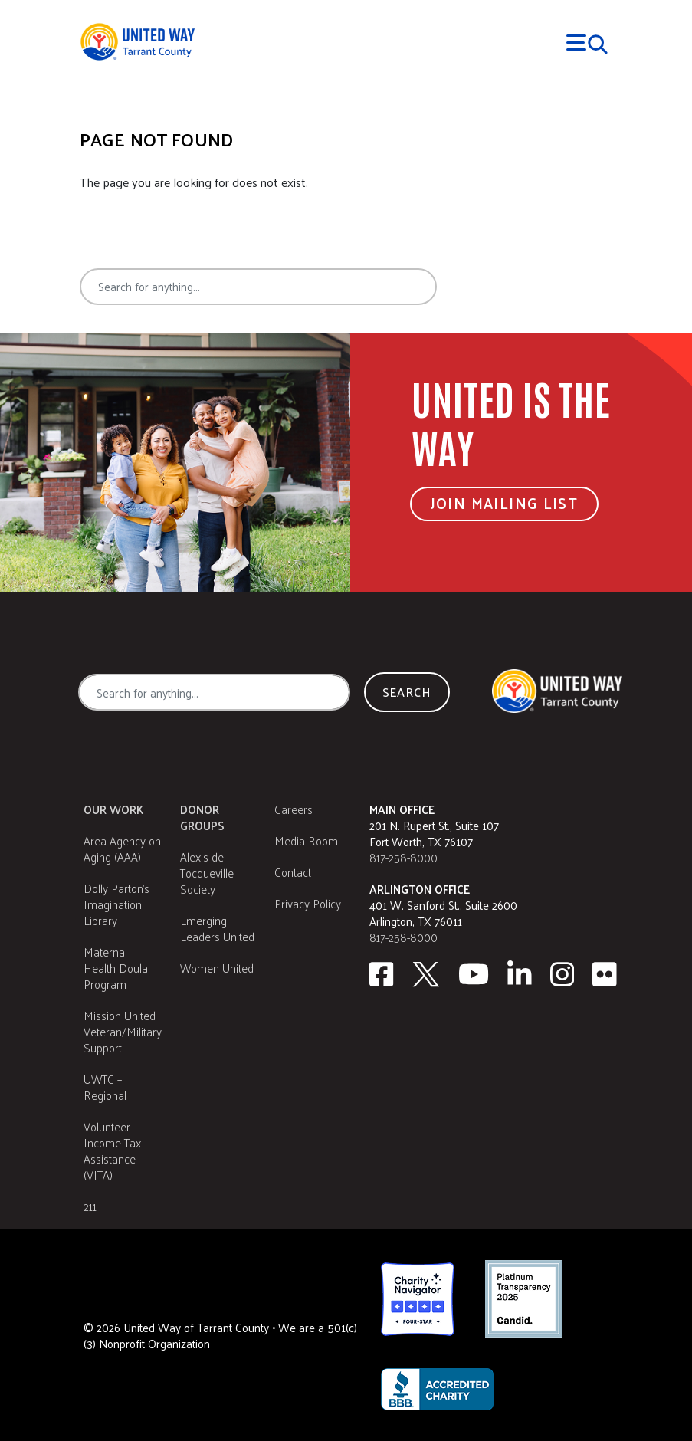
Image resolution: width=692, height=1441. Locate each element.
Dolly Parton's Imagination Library (116, 904)
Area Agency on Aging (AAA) (122, 848)
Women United (217, 967)
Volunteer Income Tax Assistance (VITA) (112, 1150)
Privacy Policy (307, 903)
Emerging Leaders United (217, 928)
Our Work (113, 809)
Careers (293, 809)
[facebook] (381, 974)
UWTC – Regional (105, 1086)
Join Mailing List (505, 503)
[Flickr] (604, 974)
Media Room (306, 840)
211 (90, 1206)
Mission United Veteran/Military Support (123, 1031)
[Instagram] (562, 974)
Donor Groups (202, 817)
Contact (292, 872)
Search (493, 286)
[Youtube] (473, 974)
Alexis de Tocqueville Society (207, 872)
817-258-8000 (403, 857)
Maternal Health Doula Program (116, 967)
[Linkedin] (519, 974)
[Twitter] (426, 974)
